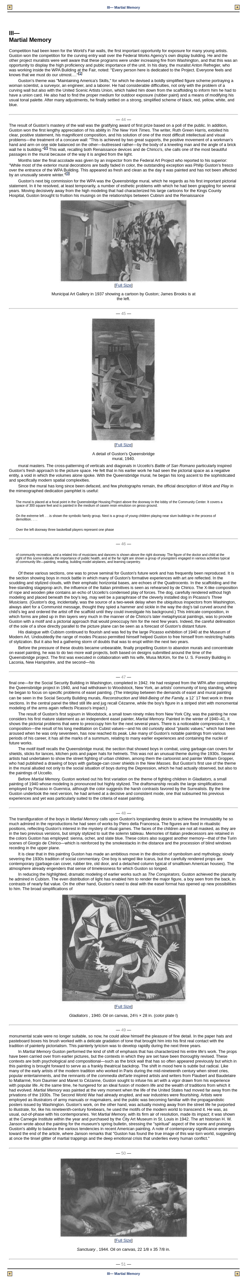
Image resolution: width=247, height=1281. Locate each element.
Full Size (123, 285)
